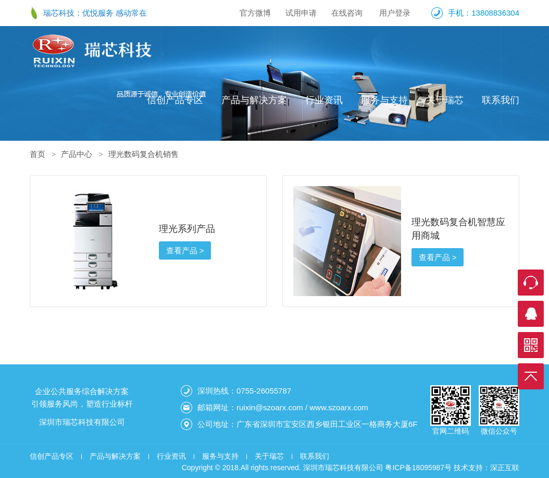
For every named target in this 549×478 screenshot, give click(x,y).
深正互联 (504, 467)
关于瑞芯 (445, 100)
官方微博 (255, 12)
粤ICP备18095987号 (418, 467)
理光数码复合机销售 (143, 154)
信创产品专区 (175, 100)
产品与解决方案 (254, 100)
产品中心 (76, 154)
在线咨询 (347, 12)
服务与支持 (384, 100)
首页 (37, 154)
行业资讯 (324, 100)
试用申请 (301, 12)
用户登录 (394, 12)
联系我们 (500, 100)
